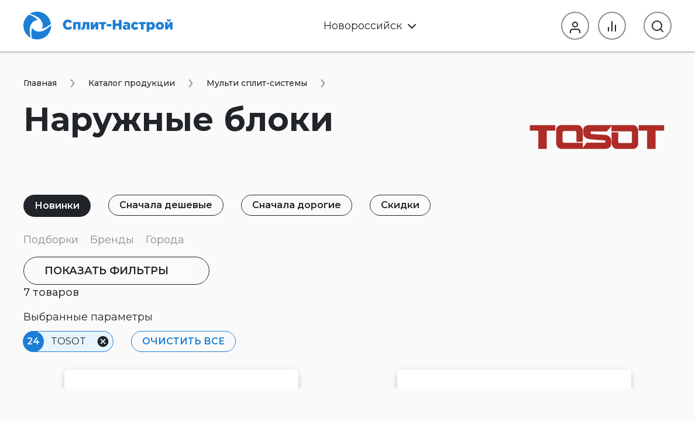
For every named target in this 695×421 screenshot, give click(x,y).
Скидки (400, 204)
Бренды (112, 239)
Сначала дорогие (296, 204)
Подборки (50, 239)
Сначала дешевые (165, 204)
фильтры (116, 271)
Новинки (57, 205)
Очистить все (183, 341)
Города (165, 239)
